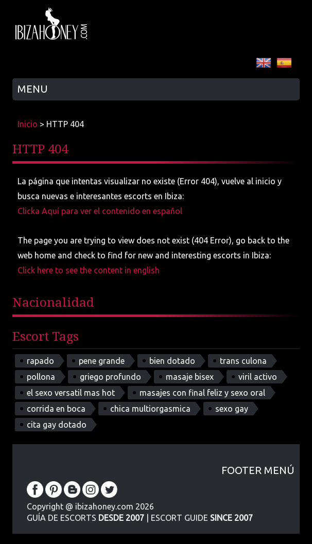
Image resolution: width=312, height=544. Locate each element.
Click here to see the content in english (89, 270)
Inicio (28, 124)
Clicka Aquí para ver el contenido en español (100, 211)
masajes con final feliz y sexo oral (202, 392)
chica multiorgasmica (150, 408)
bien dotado (172, 360)
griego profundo (110, 376)
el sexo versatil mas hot (71, 392)
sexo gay (231, 408)
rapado (40, 360)
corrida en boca (56, 408)
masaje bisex (190, 376)
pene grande (102, 360)
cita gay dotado (56, 424)
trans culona (243, 360)
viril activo (257, 376)
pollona (41, 376)
